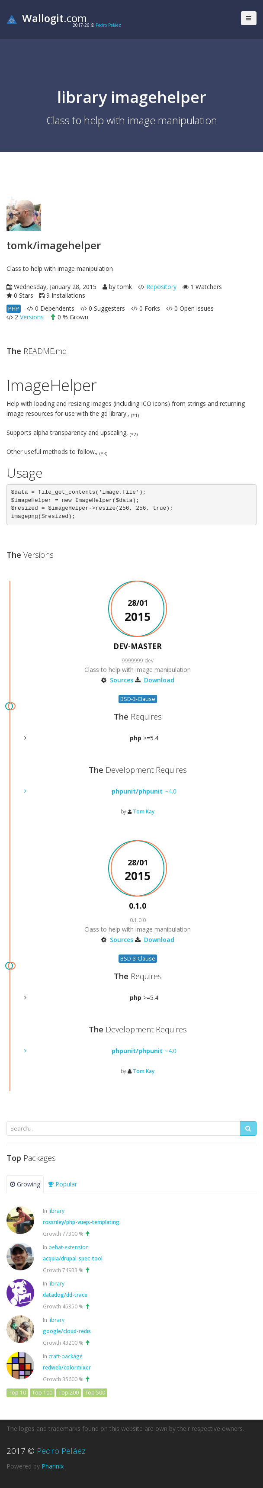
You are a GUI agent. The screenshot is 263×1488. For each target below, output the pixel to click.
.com (46, 18)
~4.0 (144, 791)
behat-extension (68, 1247)
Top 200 (68, 1392)
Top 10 (17, 1392)
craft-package (65, 1356)
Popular (62, 1184)
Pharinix (53, 1466)
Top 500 (95, 1392)
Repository (161, 287)
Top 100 (42, 1392)
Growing (25, 1184)
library (56, 1210)
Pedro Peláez (108, 25)
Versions (32, 317)
